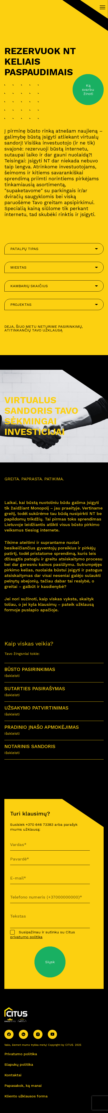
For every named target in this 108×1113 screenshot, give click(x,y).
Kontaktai (12, 1075)
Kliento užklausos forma (26, 1096)
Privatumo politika (20, 1054)
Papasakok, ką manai (23, 1085)
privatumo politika (26, 937)
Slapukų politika (18, 1064)
